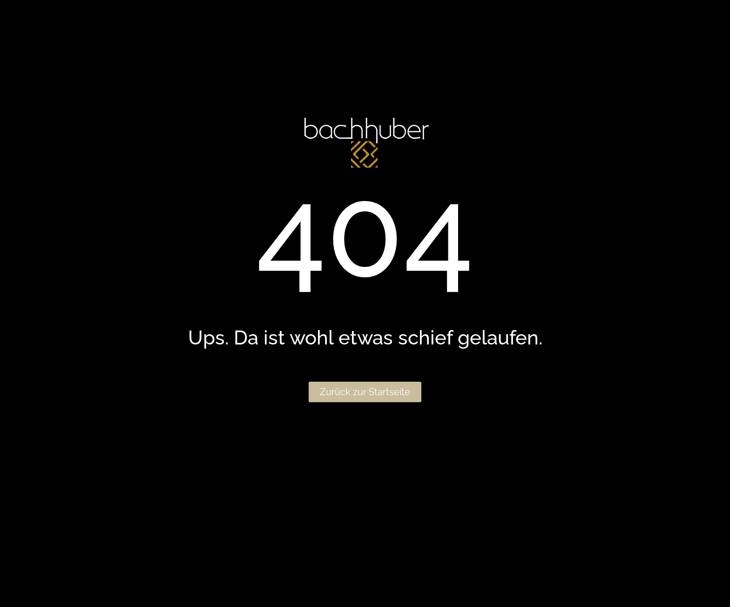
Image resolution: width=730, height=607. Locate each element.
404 (365, 231)
